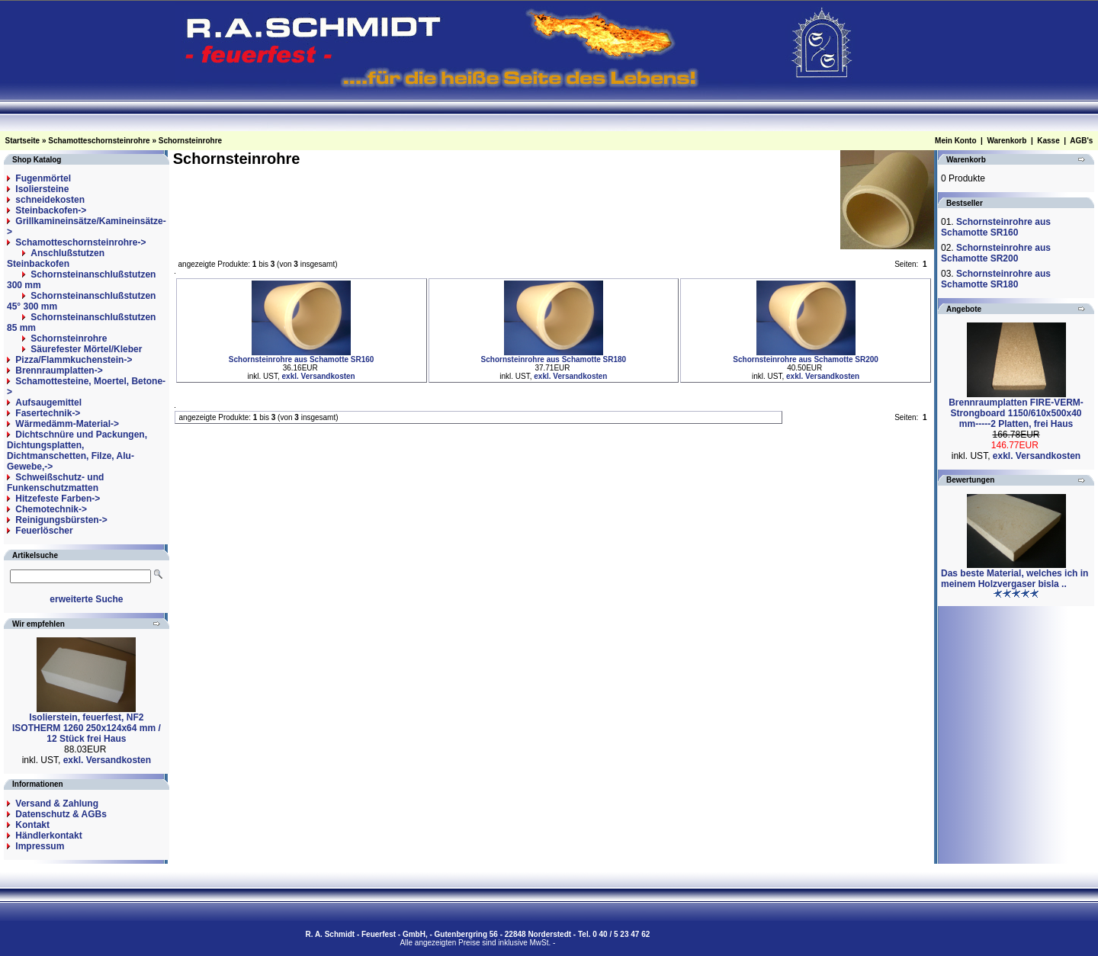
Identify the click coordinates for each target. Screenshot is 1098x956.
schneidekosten (50, 199)
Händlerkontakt (48, 835)
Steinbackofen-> (50, 210)
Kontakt (32, 825)
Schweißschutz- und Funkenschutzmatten (55, 482)
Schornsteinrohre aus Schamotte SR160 (301, 359)
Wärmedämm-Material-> (67, 424)
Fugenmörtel (43, 178)
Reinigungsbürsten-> (61, 520)
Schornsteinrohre (190, 140)
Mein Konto (955, 140)
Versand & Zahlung (56, 803)
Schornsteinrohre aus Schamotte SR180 (554, 359)
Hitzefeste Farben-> (57, 498)
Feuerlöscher (43, 530)
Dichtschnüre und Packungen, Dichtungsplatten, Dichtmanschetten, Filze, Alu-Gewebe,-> (77, 450)
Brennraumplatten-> (58, 370)
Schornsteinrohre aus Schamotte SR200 (805, 359)
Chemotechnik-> (51, 509)
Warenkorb (1006, 140)
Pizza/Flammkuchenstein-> (73, 359)
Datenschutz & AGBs (61, 814)
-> (80, 242)
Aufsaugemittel (48, 402)
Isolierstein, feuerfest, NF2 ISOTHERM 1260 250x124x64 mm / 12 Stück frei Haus (86, 728)
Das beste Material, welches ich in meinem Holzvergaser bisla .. (1014, 578)
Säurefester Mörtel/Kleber (86, 349)
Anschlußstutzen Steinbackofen (55, 258)
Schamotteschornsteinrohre (98, 140)
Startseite (22, 140)
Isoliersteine (42, 189)
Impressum (39, 846)
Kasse (1048, 140)
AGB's (1081, 140)
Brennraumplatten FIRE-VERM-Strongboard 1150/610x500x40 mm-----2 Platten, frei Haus (1016, 413)
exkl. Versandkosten (107, 760)
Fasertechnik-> (47, 413)
